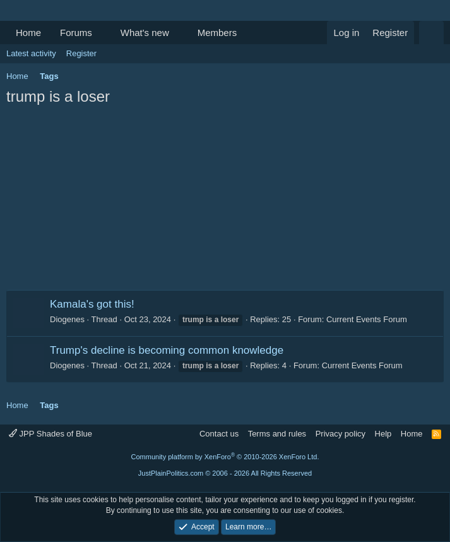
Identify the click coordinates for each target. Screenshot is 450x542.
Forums (76, 32)
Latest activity (31, 53)
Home (28, 32)
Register (81, 53)
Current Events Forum (366, 319)
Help (383, 433)
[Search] (431, 32)
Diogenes (67, 319)
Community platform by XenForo (225, 457)
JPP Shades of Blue (50, 433)
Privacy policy (340, 433)
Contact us (219, 433)
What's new (145, 32)
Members (217, 32)
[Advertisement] (225, 201)
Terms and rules (277, 433)
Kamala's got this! (92, 304)
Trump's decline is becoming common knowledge (166, 350)
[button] (102, 32)
